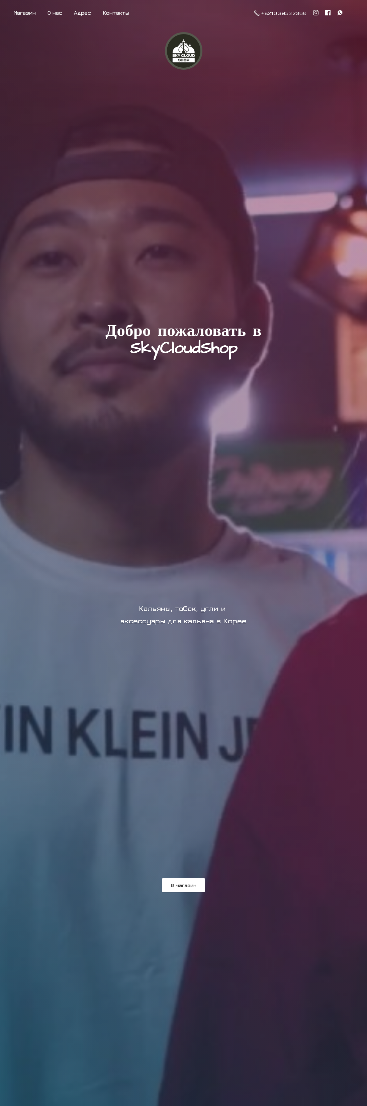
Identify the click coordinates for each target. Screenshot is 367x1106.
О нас (55, 13)
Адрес (82, 13)
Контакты (116, 13)
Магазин (24, 13)
